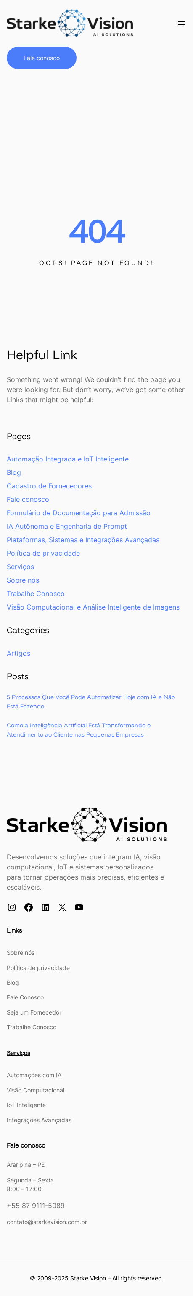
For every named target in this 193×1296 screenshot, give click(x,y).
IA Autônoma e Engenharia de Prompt (67, 526)
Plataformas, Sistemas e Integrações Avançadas (83, 540)
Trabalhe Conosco (36, 594)
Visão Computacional (35, 1090)
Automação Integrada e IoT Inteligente (68, 459)
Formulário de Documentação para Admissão (79, 513)
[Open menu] (181, 23)
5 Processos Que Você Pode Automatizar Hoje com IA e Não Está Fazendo (96, 701)
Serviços (20, 567)
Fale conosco (42, 57)
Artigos (18, 653)
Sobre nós (23, 580)
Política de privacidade (43, 553)
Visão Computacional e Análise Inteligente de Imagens (93, 607)
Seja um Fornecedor (34, 1012)
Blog (14, 473)
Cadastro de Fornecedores (49, 486)
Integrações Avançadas (39, 1119)
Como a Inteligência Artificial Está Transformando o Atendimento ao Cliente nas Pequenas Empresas (82, 730)
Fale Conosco (25, 997)
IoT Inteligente (26, 1104)
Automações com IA (34, 1075)
